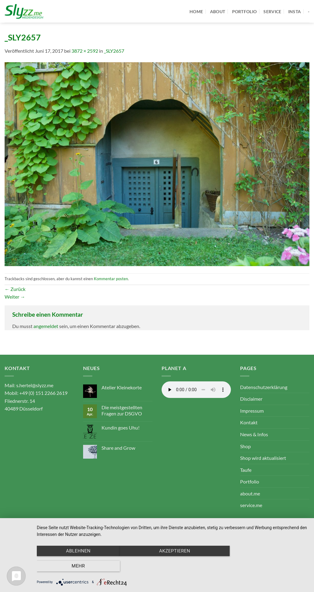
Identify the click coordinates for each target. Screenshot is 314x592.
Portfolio (249, 481)
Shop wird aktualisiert (263, 458)
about (217, 11)
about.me (250, 493)
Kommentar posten (111, 278)
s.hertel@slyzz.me (34, 385)
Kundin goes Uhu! (120, 427)
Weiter (15, 297)
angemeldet (45, 326)
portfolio (244, 11)
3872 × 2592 (84, 51)
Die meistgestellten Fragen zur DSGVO (121, 410)
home (196, 11)
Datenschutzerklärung (263, 387)
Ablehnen (77, 566)
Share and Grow (118, 448)
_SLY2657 (114, 51)
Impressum (252, 411)
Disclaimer (251, 399)
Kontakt (249, 422)
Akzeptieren (172, 566)
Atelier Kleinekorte (121, 387)
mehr (267, 566)
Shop (245, 446)
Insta (294, 11)
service (272, 11)
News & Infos (254, 434)
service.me (251, 505)
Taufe (245, 470)
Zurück (15, 289)
